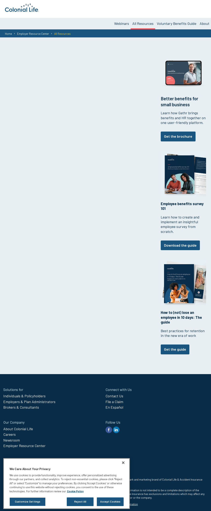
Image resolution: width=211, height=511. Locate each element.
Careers (9, 432)
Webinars (121, 22)
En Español (114, 405)
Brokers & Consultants (21, 405)
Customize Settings (27, 501)
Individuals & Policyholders (24, 394)
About (204, 22)
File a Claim (114, 400)
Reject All (80, 501)
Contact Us (114, 394)
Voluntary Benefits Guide (176, 22)
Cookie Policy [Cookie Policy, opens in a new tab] (75, 491)
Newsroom (11, 438)
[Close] (123, 462)
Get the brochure (178, 134)
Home (8, 32)
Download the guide (180, 243)
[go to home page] (22, 10)
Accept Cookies (110, 501)
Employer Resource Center (33, 32)
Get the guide (175, 347)
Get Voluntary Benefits (189, 8)
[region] (66, 483)
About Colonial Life (18, 427)
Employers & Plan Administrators (29, 400)
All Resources (143, 22)
